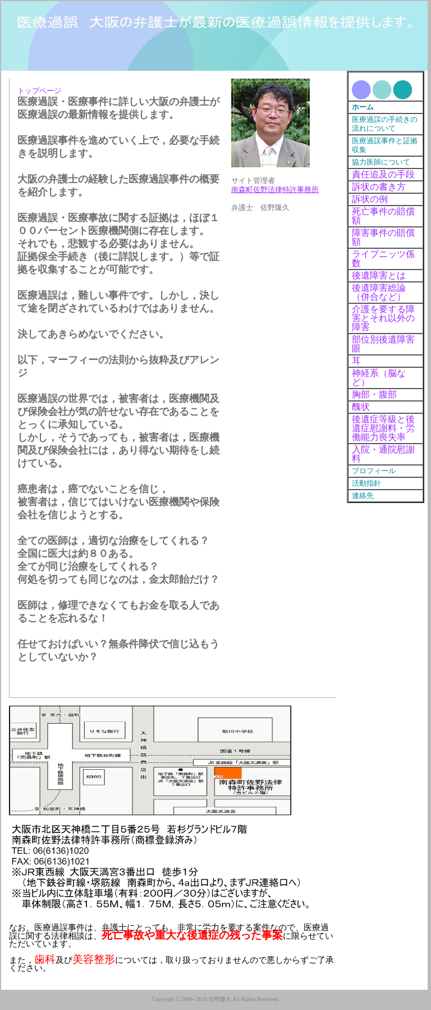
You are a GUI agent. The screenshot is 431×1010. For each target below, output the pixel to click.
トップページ (39, 91)
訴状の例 (370, 199)
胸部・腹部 (374, 394)
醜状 (361, 407)
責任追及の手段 (383, 174)
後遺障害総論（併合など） (379, 292)
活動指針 (366, 483)
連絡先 (363, 496)
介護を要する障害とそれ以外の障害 (383, 318)
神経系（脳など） (379, 377)
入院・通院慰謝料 (383, 454)
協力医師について (381, 162)
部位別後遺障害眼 (383, 344)
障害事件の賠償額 (383, 237)
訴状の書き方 (379, 186)
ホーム (363, 107)
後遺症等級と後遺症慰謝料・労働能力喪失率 (383, 428)
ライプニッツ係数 (383, 258)
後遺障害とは (379, 275)
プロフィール (374, 471)
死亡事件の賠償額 (383, 216)
